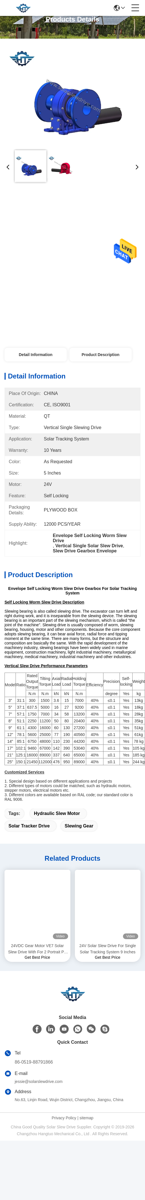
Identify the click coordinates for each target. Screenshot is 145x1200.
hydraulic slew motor (57, 813)
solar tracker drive (29, 825)
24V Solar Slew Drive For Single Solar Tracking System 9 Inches (107, 948)
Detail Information (35, 354)
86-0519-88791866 (34, 1062)
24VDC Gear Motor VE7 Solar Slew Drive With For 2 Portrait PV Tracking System (37, 949)
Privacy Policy (64, 1118)
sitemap (86, 1118)
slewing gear (79, 825)
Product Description (101, 354)
